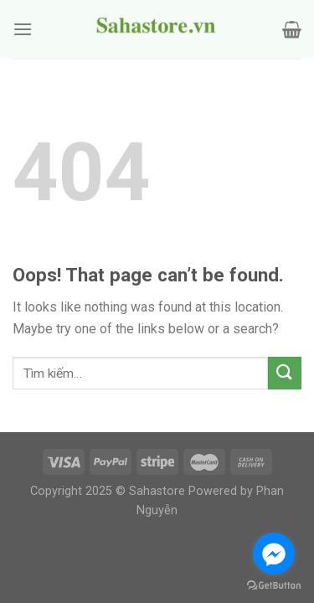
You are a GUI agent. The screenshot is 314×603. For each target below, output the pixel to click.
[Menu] (23, 28)
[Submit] (284, 373)
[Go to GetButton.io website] (274, 585)
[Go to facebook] (274, 554)
